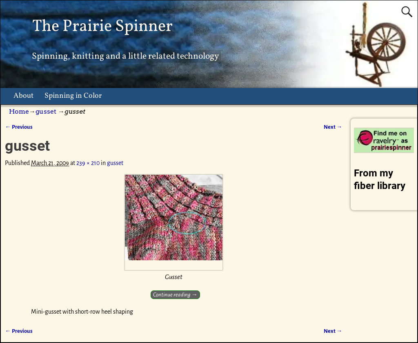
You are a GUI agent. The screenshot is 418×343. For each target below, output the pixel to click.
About (23, 96)
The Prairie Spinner (102, 26)
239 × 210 (88, 163)
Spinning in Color (73, 96)
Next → (333, 127)
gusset (46, 111)
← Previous (18, 127)
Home (19, 111)
